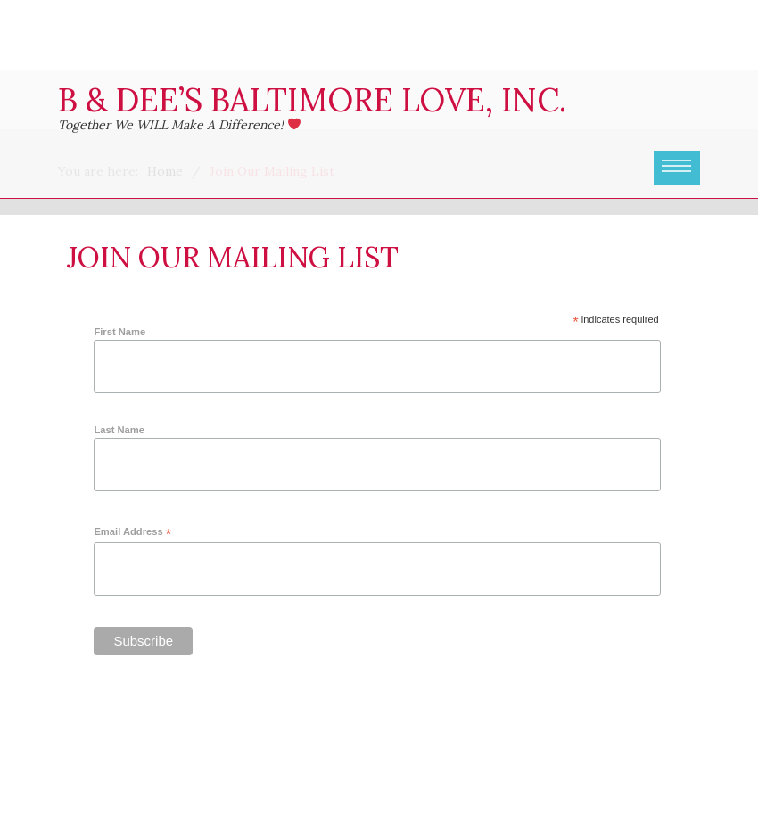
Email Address (132, 532)
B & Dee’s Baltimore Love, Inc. (312, 99)
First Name (119, 331)
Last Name (119, 429)
